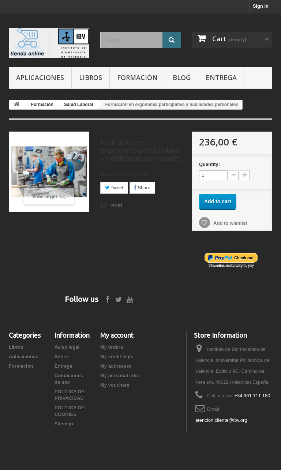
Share (142, 187)
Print (116, 205)
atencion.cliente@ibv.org (221, 420)
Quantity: (209, 164)
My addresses (116, 366)
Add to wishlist (229, 223)
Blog (182, 77)
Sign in (261, 6)
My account (117, 335)
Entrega (221, 77)
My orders (111, 347)
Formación (137, 77)
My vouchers (114, 385)
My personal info (119, 375)
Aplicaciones (40, 77)
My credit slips (116, 356)
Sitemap (64, 424)
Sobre (61, 356)
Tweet (114, 187)
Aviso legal (67, 347)
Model (107, 174)
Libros (90, 77)
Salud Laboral (78, 104)
